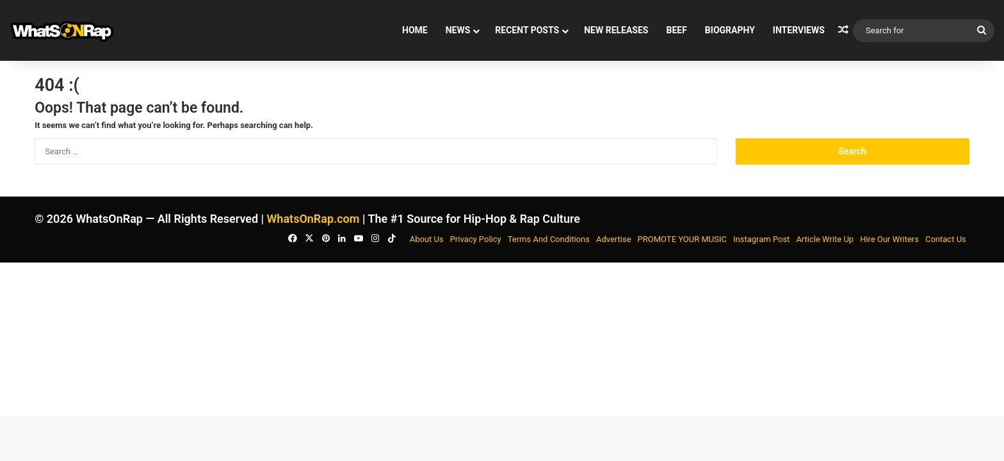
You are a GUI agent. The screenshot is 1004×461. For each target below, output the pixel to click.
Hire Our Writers (889, 239)
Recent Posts (527, 30)
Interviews (799, 30)
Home (415, 30)
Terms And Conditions (549, 239)
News (458, 30)
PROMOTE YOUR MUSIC (682, 239)
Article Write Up (825, 239)
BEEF (676, 30)
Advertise (613, 239)
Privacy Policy (475, 239)
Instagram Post (761, 239)
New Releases (616, 30)
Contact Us (945, 239)
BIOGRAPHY (730, 30)
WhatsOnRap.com (313, 218)
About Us (427, 239)
